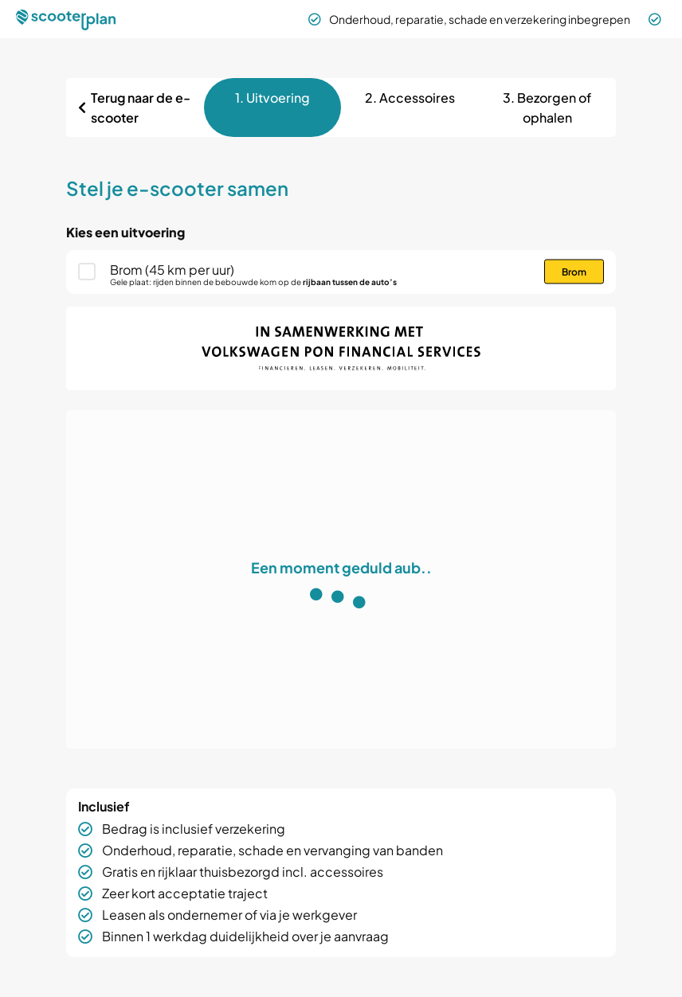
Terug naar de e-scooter (140, 107)
